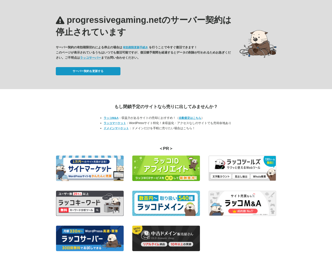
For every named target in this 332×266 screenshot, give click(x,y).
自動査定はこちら (190, 118)
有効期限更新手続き (135, 47)
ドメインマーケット (116, 128)
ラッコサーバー (90, 57)
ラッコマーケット (115, 123)
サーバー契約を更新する (88, 71)
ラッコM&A (111, 118)
